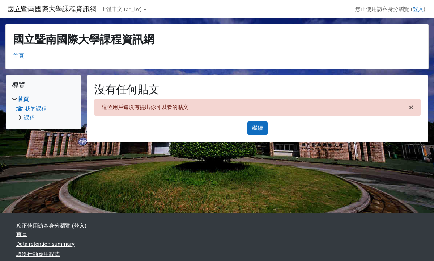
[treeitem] (43, 108)
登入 (418, 9)
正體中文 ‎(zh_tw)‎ (121, 9)
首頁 (18, 56)
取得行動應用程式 (38, 254)
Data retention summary (45, 244)
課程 (29, 118)
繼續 (257, 128)
